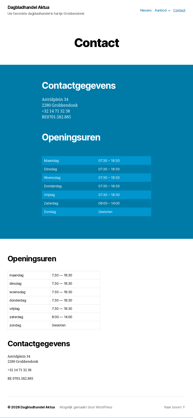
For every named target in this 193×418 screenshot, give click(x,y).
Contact (179, 10)
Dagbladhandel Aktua (29, 7)
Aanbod (160, 10)
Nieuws (146, 10)
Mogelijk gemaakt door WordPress (86, 407)
